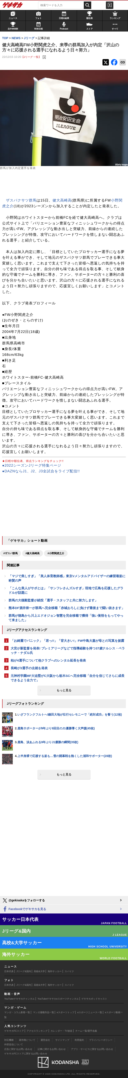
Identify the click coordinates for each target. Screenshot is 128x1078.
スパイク (69, 971)
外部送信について (13, 1044)
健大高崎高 (62, 200)
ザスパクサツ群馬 (21, 200)
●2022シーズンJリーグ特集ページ (31, 465)
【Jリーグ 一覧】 (31, 56)
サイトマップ (62, 1040)
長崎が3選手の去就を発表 (29, 668)
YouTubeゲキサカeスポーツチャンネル (58, 998)
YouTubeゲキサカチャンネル (19, 998)
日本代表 (9, 971)
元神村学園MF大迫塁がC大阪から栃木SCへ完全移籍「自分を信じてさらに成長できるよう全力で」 (67, 678)
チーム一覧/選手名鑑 (86, 1031)
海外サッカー (55, 971)
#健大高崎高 (33, 553)
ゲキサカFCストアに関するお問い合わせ (25, 1053)
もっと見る (64, 690)
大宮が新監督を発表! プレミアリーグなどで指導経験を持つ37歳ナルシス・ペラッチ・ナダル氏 (68, 650)
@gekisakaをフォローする (23, 900)
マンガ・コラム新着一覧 (17, 1012)
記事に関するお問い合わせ (52, 1049)
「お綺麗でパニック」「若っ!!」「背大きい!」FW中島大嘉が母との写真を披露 (67, 640)
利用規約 (79, 1040)
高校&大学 (39, 971)
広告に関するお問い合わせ (18, 1049)
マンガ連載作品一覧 (43, 1012)
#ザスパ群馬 (10, 553)
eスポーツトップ (65, 1012)
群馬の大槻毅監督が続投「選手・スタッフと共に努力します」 (53, 600)
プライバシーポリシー (100, 1040)
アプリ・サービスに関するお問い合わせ (92, 1049)
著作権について (27, 1040)
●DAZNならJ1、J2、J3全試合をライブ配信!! (41, 471)
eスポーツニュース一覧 (89, 1012)
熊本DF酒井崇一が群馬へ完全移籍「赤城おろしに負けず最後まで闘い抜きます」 (67, 608)
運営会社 (45, 1040)
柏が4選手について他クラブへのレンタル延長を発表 (48, 660)
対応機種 (9, 1040)
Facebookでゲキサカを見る (24, 909)
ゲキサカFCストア (14, 1031)
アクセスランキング (37, 1031)
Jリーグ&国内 (24, 971)
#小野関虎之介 (55, 553)
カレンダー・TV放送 (61, 1031)
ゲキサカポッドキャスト (94, 998)
